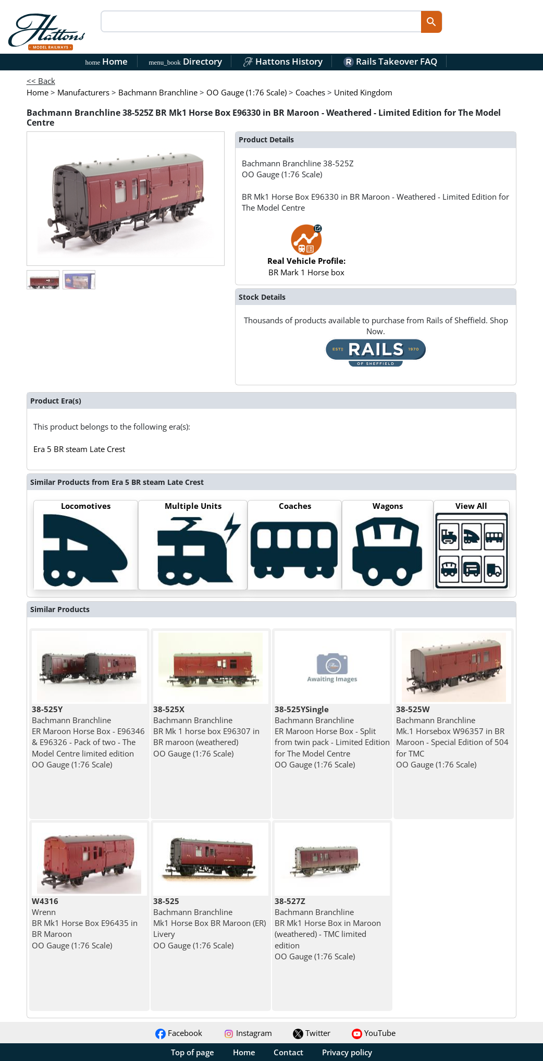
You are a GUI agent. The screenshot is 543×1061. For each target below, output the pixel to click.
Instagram (248, 1033)
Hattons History (283, 61)
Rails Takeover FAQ (390, 61)
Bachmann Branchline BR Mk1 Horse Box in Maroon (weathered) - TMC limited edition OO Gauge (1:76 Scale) (328, 928)
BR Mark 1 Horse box (306, 255)
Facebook (178, 1033)
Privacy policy (347, 1052)
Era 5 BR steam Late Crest (79, 449)
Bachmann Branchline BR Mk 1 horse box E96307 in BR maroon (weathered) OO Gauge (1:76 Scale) (206, 731)
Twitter (311, 1033)
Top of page (192, 1052)
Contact (288, 1052)
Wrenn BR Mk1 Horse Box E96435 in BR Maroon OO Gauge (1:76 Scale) (85, 923)
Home (106, 61)
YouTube (374, 1033)
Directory (185, 61)
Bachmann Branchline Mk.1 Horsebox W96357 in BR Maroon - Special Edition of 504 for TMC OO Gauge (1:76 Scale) (452, 737)
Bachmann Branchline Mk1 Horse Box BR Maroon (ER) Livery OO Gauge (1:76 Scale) (209, 923)
